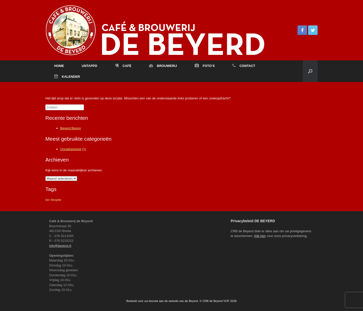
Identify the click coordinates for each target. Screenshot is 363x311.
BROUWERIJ (163, 66)
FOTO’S (205, 66)
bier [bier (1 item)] (47, 199)
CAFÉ (123, 66)
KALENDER (67, 77)
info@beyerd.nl (60, 246)
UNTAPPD (89, 66)
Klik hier (260, 236)
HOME (59, 66)
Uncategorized (70, 149)
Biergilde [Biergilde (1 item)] (56, 199)
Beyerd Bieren (70, 128)
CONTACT (243, 66)
